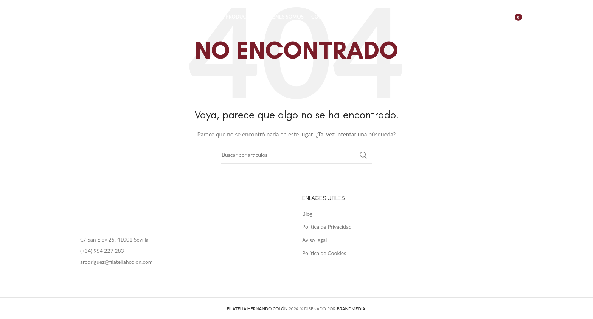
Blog (307, 214)
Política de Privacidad (327, 226)
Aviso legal (314, 240)
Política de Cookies (324, 253)
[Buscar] (478, 17)
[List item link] (181, 251)
